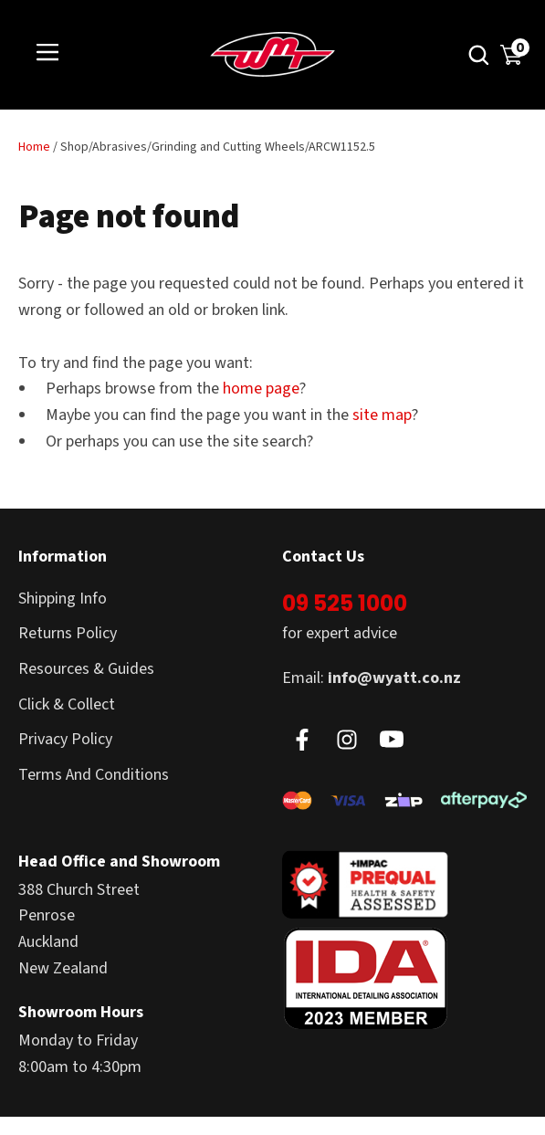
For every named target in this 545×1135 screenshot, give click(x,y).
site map (382, 415)
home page (261, 388)
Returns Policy (67, 633)
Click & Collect (66, 704)
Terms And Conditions (93, 774)
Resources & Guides (86, 668)
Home (34, 147)
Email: (371, 678)
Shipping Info (62, 598)
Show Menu (47, 53)
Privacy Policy (65, 739)
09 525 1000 (344, 603)
